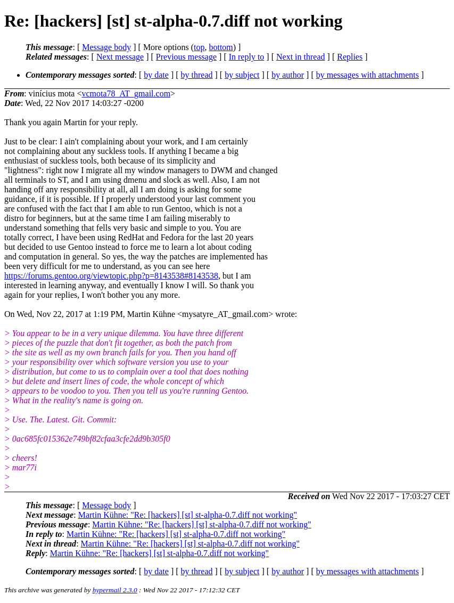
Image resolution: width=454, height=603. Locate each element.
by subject (242, 74)
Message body (106, 47)
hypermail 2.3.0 (115, 590)
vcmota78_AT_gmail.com (125, 93)
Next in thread (300, 56)
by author (287, 74)
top (199, 47)
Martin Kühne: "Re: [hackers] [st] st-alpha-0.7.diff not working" (187, 514)
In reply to (247, 56)
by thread (197, 74)
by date (156, 74)
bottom (221, 47)
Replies (349, 56)
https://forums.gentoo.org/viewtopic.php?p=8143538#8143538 (111, 275)
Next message (120, 56)
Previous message (186, 56)
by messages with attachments (367, 74)
